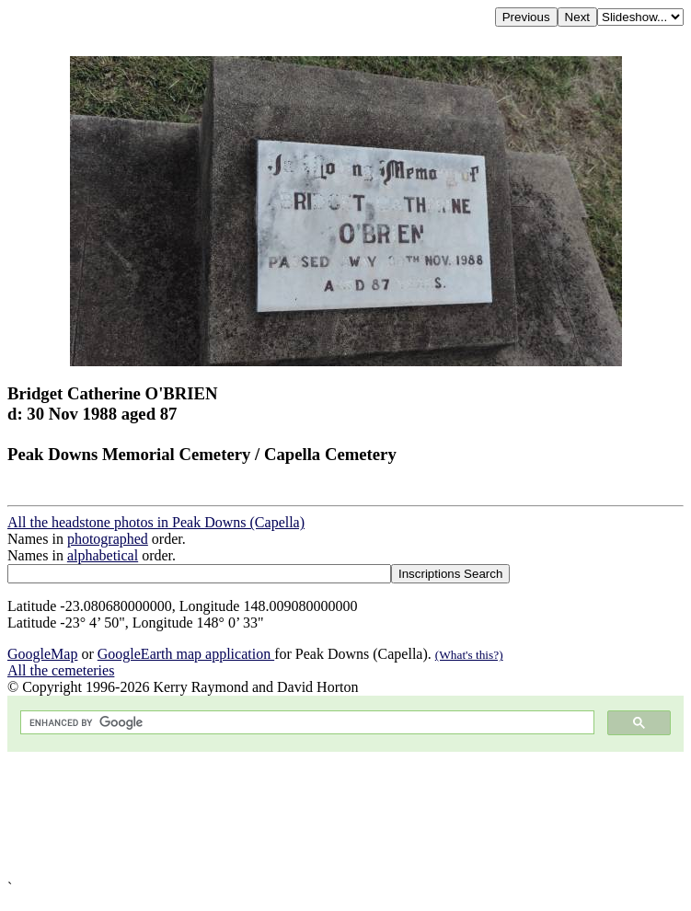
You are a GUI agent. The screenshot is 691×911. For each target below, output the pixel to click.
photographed (107, 539)
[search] (305, 723)
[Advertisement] (345, 816)
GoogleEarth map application (186, 654)
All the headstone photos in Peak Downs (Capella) (156, 522)
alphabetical (102, 555)
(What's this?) (469, 655)
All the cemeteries (60, 670)
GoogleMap (42, 654)
